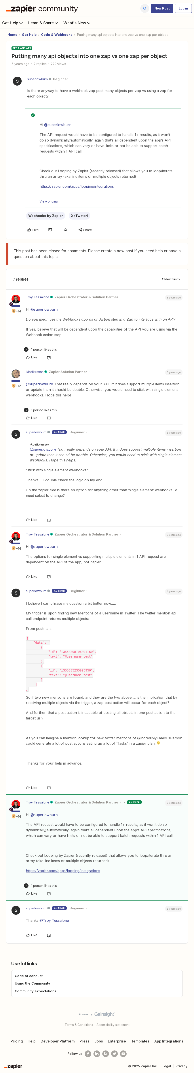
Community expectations (35, 991)
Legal (166, 1066)
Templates (140, 1041)
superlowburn (37, 79)
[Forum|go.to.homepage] (43, 8)
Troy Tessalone (37, 297)
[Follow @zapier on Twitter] (114, 1053)
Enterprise (117, 1041)
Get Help (13, 22)
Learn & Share (43, 22)
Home (12, 35)
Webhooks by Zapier (45, 216)
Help (32, 1041)
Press (84, 1041)
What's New (77, 22)
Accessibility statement (113, 1025)
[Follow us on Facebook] (88, 1053)
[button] (162, 8)
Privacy (181, 1066)
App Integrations (168, 1041)
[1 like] (40, 349)
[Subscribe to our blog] (105, 1053)
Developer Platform (58, 1041)
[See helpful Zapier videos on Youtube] (123, 1053)
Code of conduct (29, 976)
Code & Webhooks (56, 35)
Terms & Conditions (79, 1025)
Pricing (17, 1041)
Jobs (99, 1041)
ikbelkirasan (35, 372)
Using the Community (32, 983)
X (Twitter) (79, 216)
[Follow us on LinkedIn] (96, 1053)
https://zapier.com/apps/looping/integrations (77, 186)
